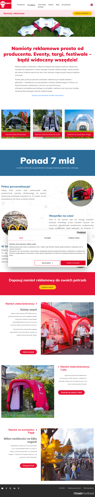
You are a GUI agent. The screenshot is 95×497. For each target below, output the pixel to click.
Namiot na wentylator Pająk (79, 134)
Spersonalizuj (47, 263)
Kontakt (40, 7)
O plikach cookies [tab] (74, 238)
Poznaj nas (21, 5)
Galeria (50, 5)
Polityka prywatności (74, 488)
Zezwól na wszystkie (73, 263)
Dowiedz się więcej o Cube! (71, 392)
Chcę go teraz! (28, 466)
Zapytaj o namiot (47, 287)
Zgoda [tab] (21, 238)
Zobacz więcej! (28, 352)
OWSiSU (62, 488)
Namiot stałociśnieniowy (16, 134)
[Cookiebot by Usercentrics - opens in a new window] (78, 233)
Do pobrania (66, 5)
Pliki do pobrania (88, 488)
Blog (57, 5)
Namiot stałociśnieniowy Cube (47, 134)
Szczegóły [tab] (47, 238)
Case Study (42, 5)
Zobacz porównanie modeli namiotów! (47, 95)
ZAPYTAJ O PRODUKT (82, 13)
